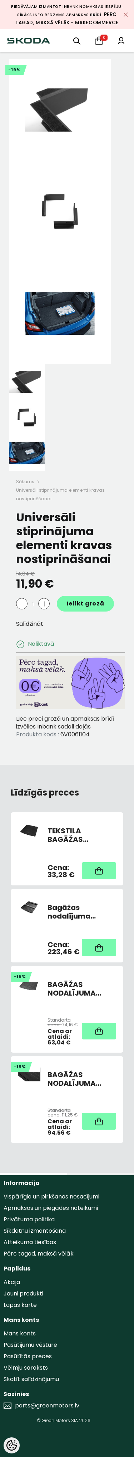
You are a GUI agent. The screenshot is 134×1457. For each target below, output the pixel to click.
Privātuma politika (29, 1219)
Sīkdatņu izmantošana (35, 1231)
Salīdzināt (29, 624)
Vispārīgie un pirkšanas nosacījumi (51, 1196)
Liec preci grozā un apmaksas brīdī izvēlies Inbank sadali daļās (65, 723)
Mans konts (20, 1333)
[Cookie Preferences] (12, 1445)
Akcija (12, 1282)
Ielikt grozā (85, 603)
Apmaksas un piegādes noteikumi (51, 1208)
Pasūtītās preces (28, 1356)
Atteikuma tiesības (30, 1242)
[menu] (77, 40)
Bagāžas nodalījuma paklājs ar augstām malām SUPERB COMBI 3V (79, 911)
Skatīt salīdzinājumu (31, 1379)
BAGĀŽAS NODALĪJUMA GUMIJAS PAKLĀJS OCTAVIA (81, 988)
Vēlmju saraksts (26, 1368)
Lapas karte (20, 1305)
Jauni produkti (23, 1293)
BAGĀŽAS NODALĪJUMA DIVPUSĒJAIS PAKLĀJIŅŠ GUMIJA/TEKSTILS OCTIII (80, 1079)
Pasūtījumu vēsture (30, 1345)
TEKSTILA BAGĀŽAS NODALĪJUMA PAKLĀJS (72, 835)
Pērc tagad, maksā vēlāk (39, 1253)
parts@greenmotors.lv (47, 1406)
